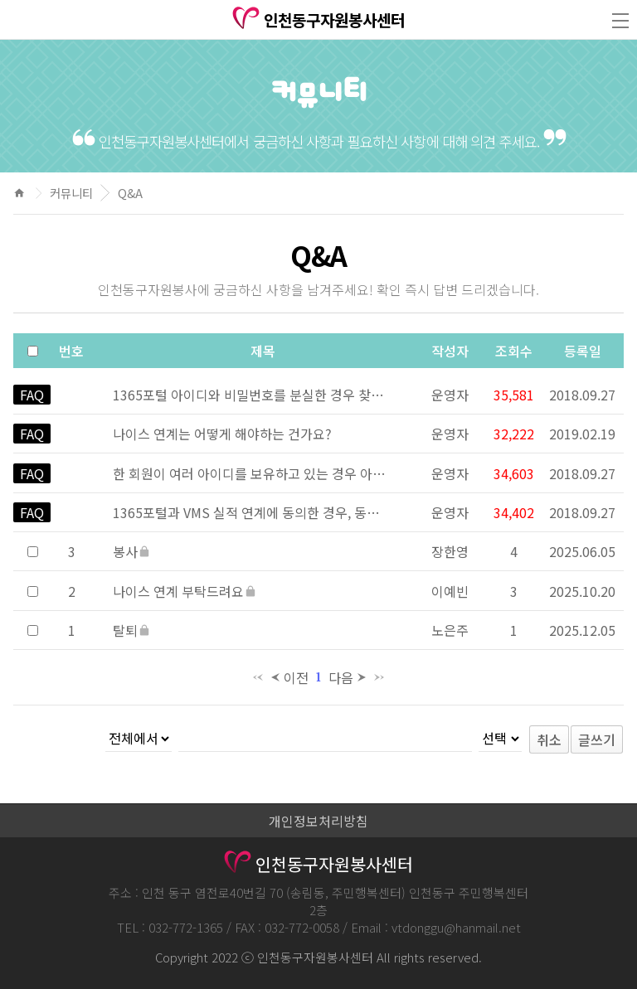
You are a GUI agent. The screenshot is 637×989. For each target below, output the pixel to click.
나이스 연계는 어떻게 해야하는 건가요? (222, 434)
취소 (549, 739)
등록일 (582, 351)
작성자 (450, 351)
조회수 (513, 351)
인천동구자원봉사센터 (319, 20)
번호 (71, 351)
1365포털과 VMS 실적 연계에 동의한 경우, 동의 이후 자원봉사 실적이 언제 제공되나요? (249, 512)
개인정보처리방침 (318, 821)
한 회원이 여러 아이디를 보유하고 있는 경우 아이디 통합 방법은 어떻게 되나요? (249, 473)
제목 (262, 351)
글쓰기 (596, 739)
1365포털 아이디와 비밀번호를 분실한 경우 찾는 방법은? (249, 395)
